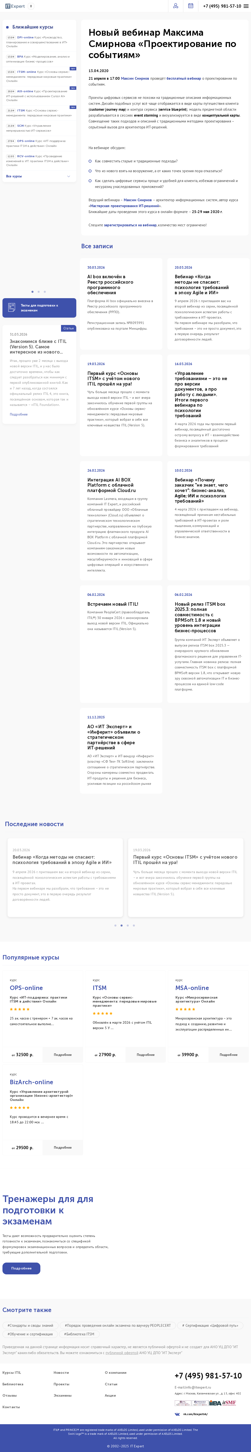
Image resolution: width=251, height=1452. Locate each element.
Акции (110, 1396)
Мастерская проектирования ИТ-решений (124, 205)
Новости (61, 1373)
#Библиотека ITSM (79, 1334)
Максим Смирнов (135, 78)
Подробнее (63, 1055)
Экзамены (63, 1396)
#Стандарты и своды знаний (30, 1325)
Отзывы (9, 1396)
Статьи (111, 1384)
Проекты (61, 1384)
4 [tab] (135, 927)
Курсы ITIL (11, 1373)
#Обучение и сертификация (30, 1334)
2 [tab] (40, 293)
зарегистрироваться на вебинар (130, 225)
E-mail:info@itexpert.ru (193, 1387)
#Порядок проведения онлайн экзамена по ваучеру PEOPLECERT (118, 1325)
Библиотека (12, 1384)
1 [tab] (33, 293)
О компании (115, 1373)
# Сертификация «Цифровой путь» (210, 1325)
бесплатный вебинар (184, 78)
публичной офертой (122, 1352)
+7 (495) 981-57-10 (222, 6)
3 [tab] (46, 293)
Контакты (11, 1407)
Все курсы (38, 176)
